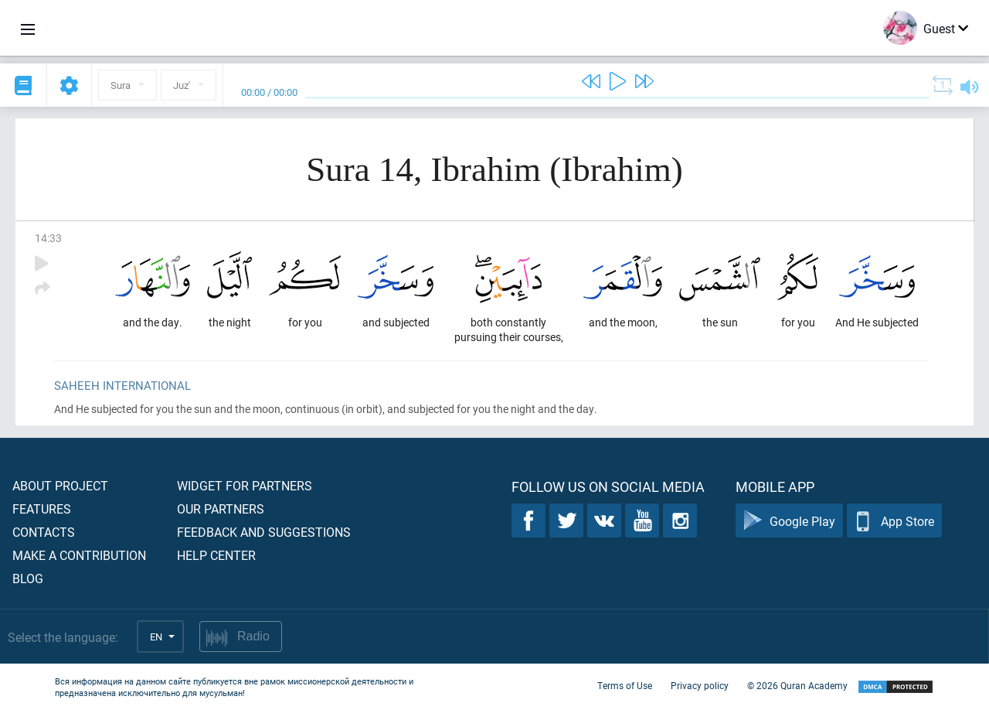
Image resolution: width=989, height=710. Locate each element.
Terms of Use (624, 685)
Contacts (43, 532)
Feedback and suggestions (264, 532)
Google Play (789, 521)
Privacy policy (700, 685)
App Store (894, 521)
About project (60, 485)
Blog (27, 578)
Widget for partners (244, 485)
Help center (216, 555)
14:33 (48, 237)
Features (41, 508)
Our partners (220, 508)
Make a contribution (79, 555)
